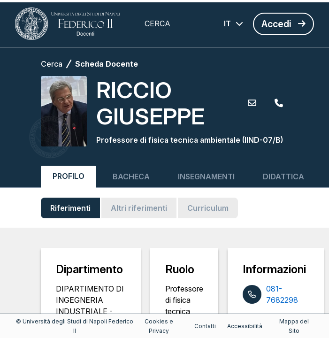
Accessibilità (244, 326)
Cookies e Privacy (159, 326)
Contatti (205, 326)
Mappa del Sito (294, 326)
